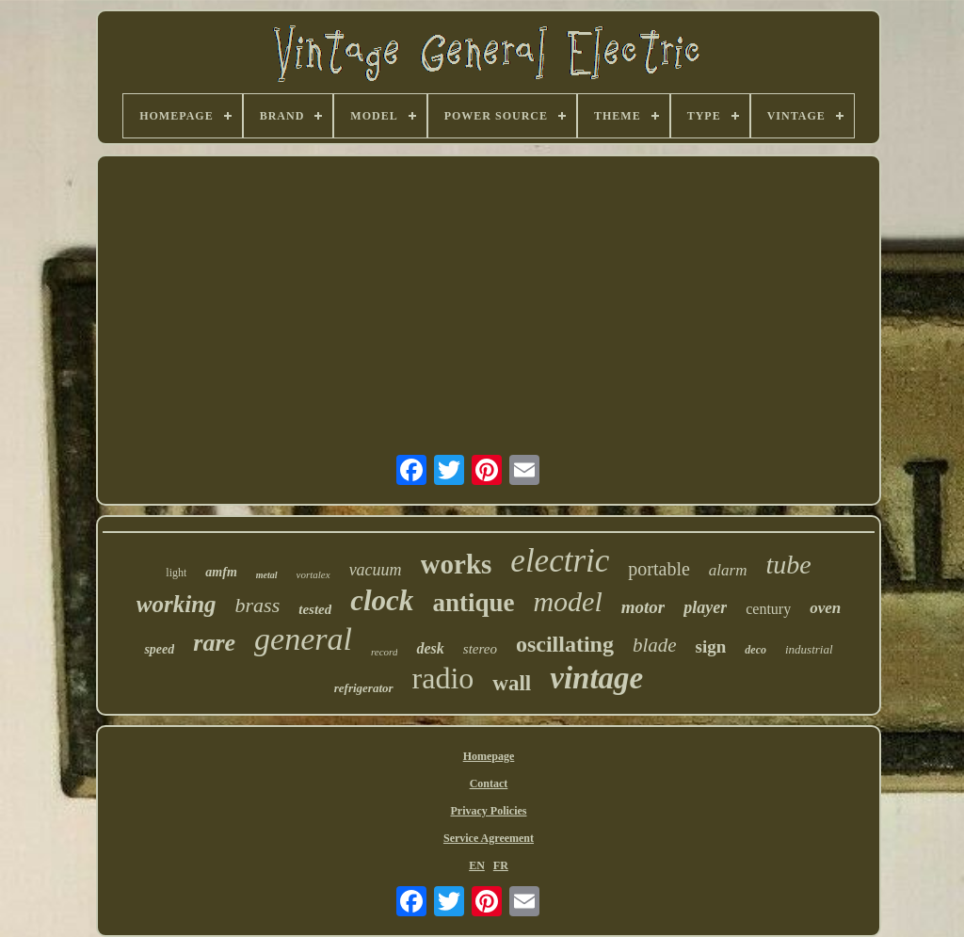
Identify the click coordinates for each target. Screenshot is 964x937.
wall (511, 683)
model (567, 601)
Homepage (489, 756)
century (768, 609)
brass (258, 605)
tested (314, 609)
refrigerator (364, 688)
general (303, 639)
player (705, 607)
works (456, 564)
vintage (596, 678)
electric (559, 560)
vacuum (375, 569)
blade (655, 645)
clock (381, 600)
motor (643, 607)
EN (477, 865)
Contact (489, 783)
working (177, 604)
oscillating (565, 644)
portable (659, 568)
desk (429, 648)
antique (473, 603)
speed (159, 649)
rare (214, 642)
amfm (220, 572)
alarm (728, 570)
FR (500, 865)
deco (755, 649)
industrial (809, 649)
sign (711, 646)
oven (825, 608)
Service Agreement (488, 838)
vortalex (313, 574)
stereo (480, 648)
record (384, 651)
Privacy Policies (489, 810)
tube (788, 564)
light (176, 572)
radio (443, 678)
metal (267, 575)
